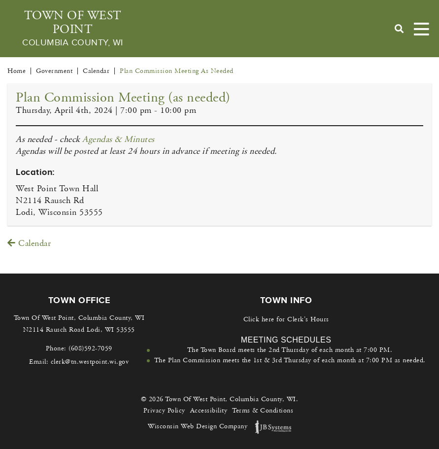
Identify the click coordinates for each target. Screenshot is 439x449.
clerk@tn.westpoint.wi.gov (90, 362)
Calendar (29, 243)
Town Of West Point (72, 28)
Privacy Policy (164, 410)
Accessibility (209, 410)
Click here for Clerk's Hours (286, 319)
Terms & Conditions (262, 410)
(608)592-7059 (90, 348)
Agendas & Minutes (118, 139)
